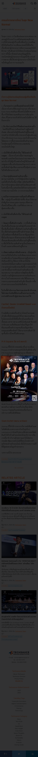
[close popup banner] (35, 358)
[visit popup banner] (19, 378)
